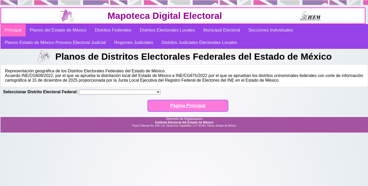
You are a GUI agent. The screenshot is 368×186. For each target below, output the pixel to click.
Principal (13, 30)
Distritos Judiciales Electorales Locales (199, 42)
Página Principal (188, 105)
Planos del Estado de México (58, 30)
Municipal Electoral (221, 30)
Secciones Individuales (270, 30)
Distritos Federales (113, 30)
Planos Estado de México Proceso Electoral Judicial (55, 42)
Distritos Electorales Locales (167, 30)
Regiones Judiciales (133, 42)
